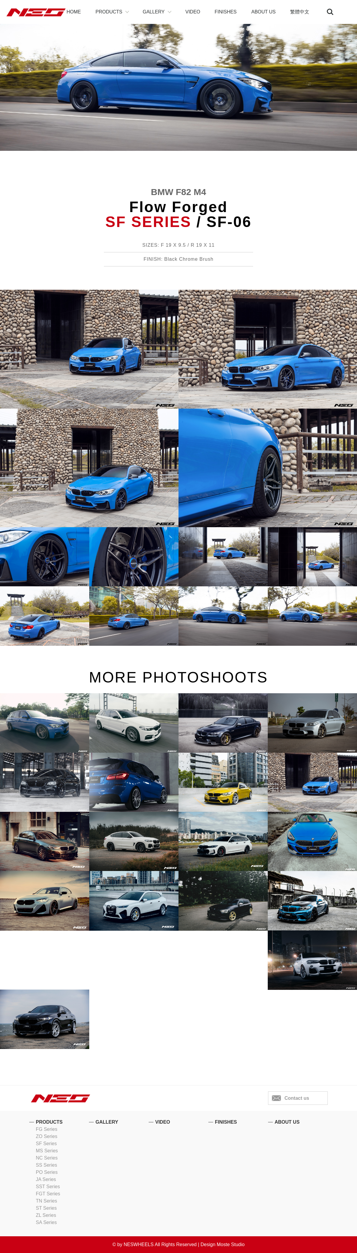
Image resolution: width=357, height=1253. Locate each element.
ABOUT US (263, 11)
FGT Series (48, 1193)
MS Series (47, 1150)
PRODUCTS (109, 11)
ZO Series (46, 1136)
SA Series (46, 1222)
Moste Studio (230, 1244)
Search (330, 12)
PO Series (47, 1172)
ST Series (46, 1208)
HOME (74, 11)
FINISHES (226, 11)
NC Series (47, 1157)
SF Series (46, 1143)
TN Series (46, 1200)
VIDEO (192, 11)
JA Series (46, 1179)
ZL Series (46, 1215)
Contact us (296, 1098)
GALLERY (154, 11)
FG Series (46, 1129)
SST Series (48, 1186)
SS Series (46, 1165)
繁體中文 (299, 11)
